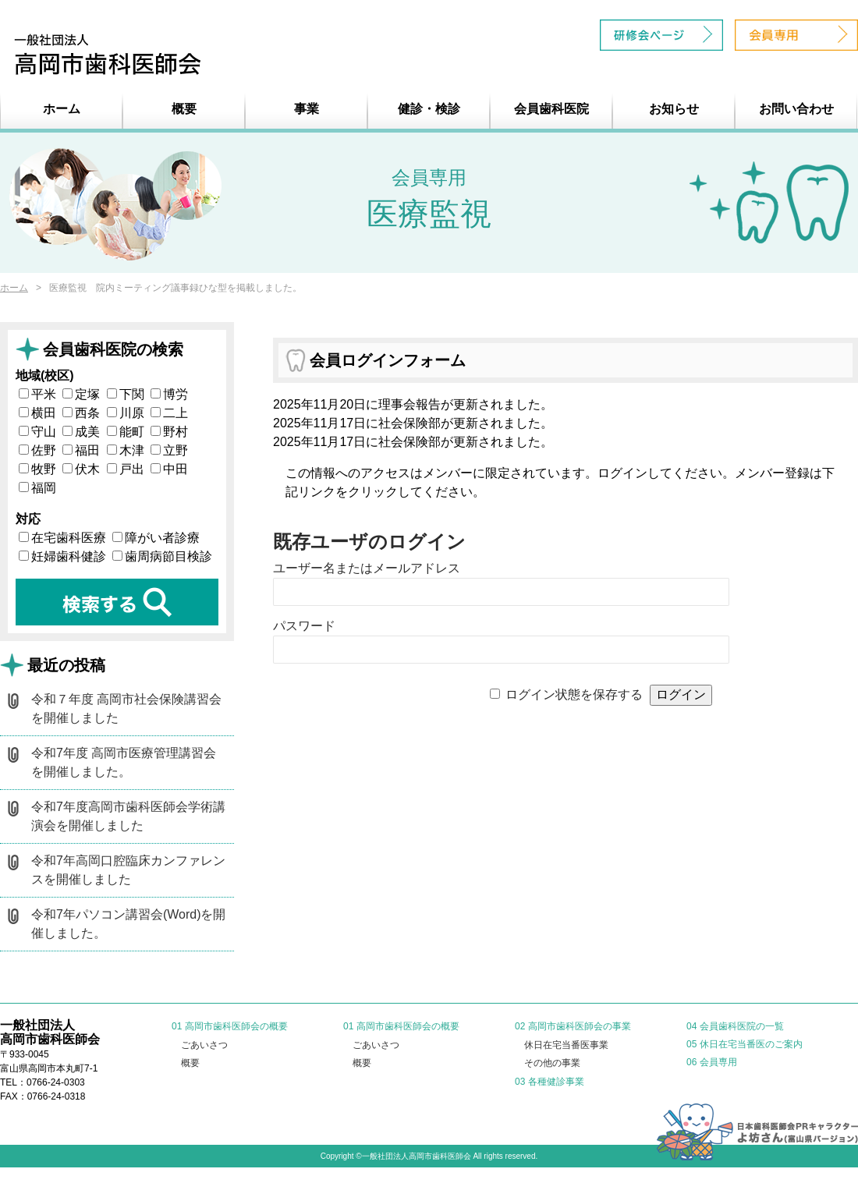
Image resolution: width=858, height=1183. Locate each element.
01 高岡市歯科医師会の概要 (230, 1026)
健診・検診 (429, 108)
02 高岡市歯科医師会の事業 (573, 1026)
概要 (184, 108)
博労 (169, 394)
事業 (306, 108)
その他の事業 (552, 1062)
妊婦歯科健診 (62, 556)
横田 (37, 413)
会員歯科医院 (551, 108)
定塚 (81, 394)
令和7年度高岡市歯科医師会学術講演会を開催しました (128, 816)
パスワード (304, 625)
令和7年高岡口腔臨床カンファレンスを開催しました (128, 870)
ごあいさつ (204, 1045)
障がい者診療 (156, 537)
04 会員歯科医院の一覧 (735, 1026)
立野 (169, 450)
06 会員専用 (711, 1062)
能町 (125, 431)
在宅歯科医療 (62, 537)
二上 (169, 413)
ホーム (61, 108)
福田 (81, 450)
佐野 (37, 450)
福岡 (37, 487)
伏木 (81, 469)
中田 (169, 469)
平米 (37, 394)
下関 (125, 394)
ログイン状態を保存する (574, 694)
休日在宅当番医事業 (566, 1045)
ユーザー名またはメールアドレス (366, 568)
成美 (81, 431)
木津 (125, 450)
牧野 (37, 469)
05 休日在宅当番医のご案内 (744, 1044)
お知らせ (674, 108)
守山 (37, 431)
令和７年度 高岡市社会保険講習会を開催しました (126, 708)
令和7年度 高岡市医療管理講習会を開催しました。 (123, 762)
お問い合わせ (796, 108)
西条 (81, 413)
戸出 (125, 469)
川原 (125, 413)
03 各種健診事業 (549, 1081)
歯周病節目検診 (162, 556)
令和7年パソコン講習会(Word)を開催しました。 (128, 924)
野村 (169, 431)
